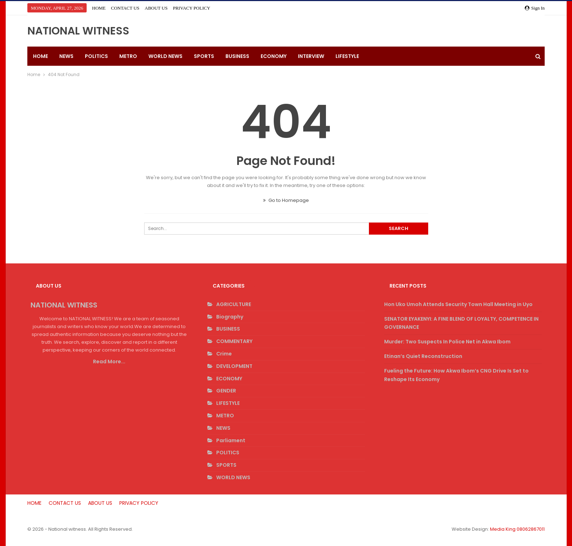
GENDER (226, 390)
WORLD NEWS (165, 56)
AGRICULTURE (233, 304)
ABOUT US (156, 8)
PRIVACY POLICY (191, 8)
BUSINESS (237, 56)
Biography (229, 316)
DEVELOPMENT (234, 366)
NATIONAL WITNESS (78, 30)
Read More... (109, 361)
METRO (128, 56)
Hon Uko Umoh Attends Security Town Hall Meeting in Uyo (458, 304)
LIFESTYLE (347, 56)
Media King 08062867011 (517, 529)
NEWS (66, 56)
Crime (224, 353)
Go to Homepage (286, 200)
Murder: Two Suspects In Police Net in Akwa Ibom (447, 341)
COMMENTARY (234, 341)
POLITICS (96, 56)
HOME (98, 8)
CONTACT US (125, 8)
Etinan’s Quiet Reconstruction (423, 356)
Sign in (535, 8)
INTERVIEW (311, 56)
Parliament (230, 440)
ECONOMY (274, 56)
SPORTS (204, 56)
